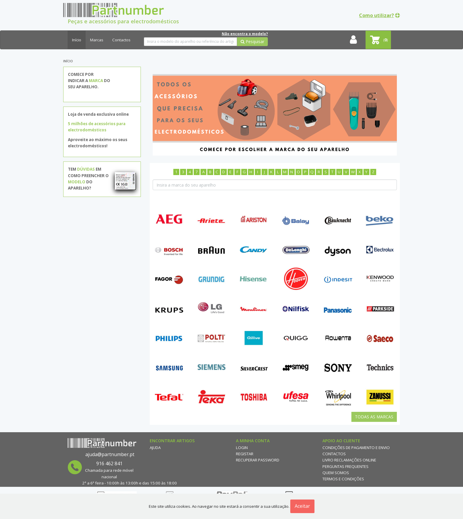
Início (76, 40)
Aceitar (302, 506)
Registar (244, 453)
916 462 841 (109, 463)
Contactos (121, 40)
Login (242, 447)
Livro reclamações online (349, 460)
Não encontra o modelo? (245, 33)
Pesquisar (252, 41)
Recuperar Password (257, 460)
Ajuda (155, 447)
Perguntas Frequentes (345, 466)
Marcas (96, 40)
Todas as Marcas (374, 417)
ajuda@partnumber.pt (109, 454)
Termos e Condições (343, 479)
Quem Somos (335, 472)
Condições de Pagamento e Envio (356, 447)
